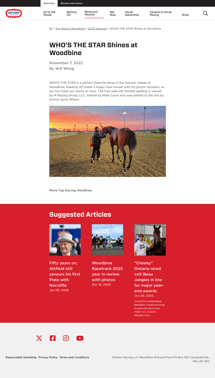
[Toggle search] (205, 13)
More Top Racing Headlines (70, 190)
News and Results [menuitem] (91, 13)
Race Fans (49, 3)
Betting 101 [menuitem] (71, 13)
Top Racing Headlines (70, 28)
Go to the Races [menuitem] (49, 13)
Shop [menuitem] (185, 15)
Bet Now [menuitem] (113, 13)
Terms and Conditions (74, 357)
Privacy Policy (48, 357)
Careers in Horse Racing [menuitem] (161, 13)
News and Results (50, 29)
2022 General (97, 28)
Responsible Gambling (21, 357)
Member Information (71, 3)
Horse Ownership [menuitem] (132, 13)
